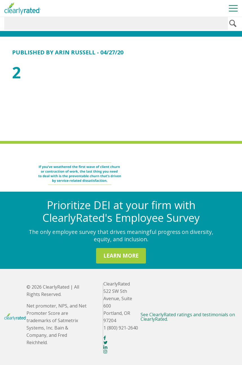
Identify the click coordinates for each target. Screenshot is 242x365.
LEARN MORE (121, 255)
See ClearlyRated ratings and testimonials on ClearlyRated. (188, 316)
